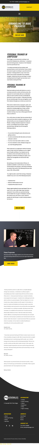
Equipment (23, 405)
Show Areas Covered (5, 444)
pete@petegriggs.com (24, 1)
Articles (23, 399)
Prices (6, 419)
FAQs (22, 406)
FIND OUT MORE (19, 35)
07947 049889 (15, 1)
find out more (19, 208)
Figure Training (24, 408)
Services (7, 421)
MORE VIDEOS (10, 264)
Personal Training (9, 417)
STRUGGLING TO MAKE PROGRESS (19, 25)
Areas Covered (7, 438)
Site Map (24, 438)
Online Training (24, 401)
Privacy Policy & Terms (16, 438)
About (6, 416)
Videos (22, 403)
